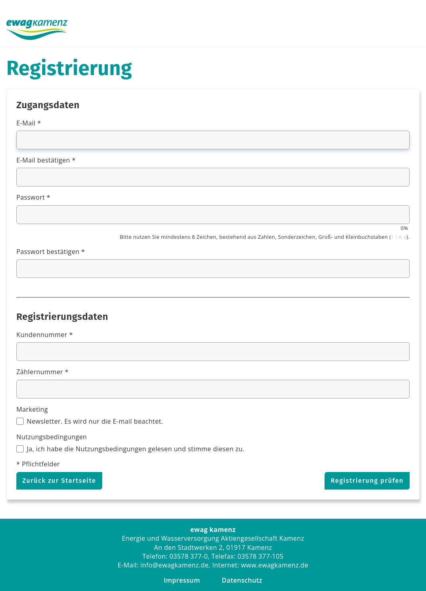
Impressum (182, 580)
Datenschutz (242, 580)
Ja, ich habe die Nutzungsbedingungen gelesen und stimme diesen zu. (135, 448)
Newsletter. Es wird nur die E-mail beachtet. (95, 421)
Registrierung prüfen (367, 480)
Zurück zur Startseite (59, 480)
